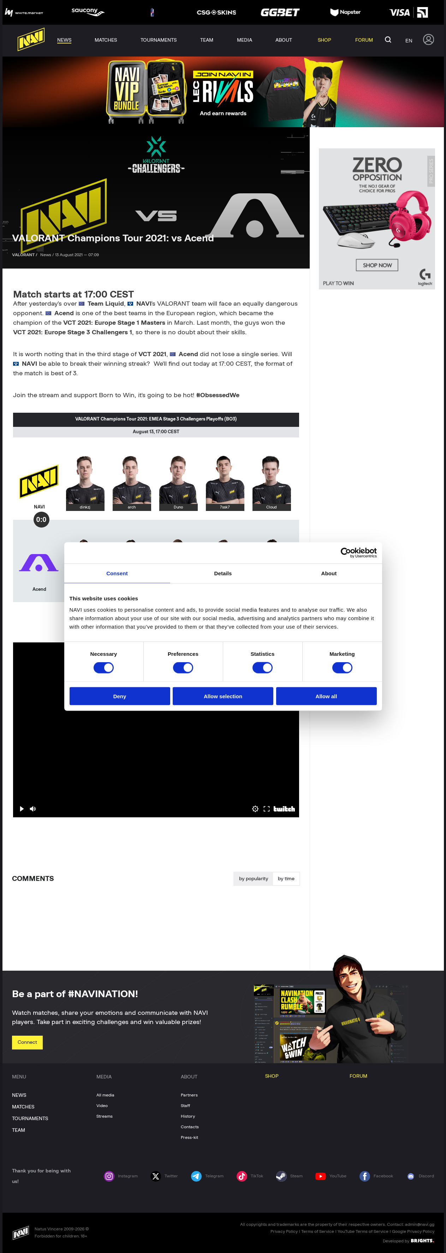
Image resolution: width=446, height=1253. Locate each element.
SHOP (272, 1076)
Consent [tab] (117, 573)
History (188, 1116)
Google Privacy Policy (413, 1231)
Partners (189, 1095)
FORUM (358, 1076)
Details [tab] (223, 573)
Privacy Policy (284, 1231)
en (408, 40)
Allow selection (223, 696)
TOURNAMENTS (30, 1118)
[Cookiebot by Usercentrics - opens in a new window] (346, 553)
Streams (104, 1116)
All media (105, 1095)
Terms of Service (317, 1231)
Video (102, 1106)
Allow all (326, 696)
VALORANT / (25, 255)
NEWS (19, 1095)
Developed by (408, 1240)
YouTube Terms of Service (363, 1231)
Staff (185, 1106)
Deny (119, 696)
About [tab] (329, 573)
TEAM (18, 1130)
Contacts (190, 1127)
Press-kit (189, 1137)
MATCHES (23, 1107)
